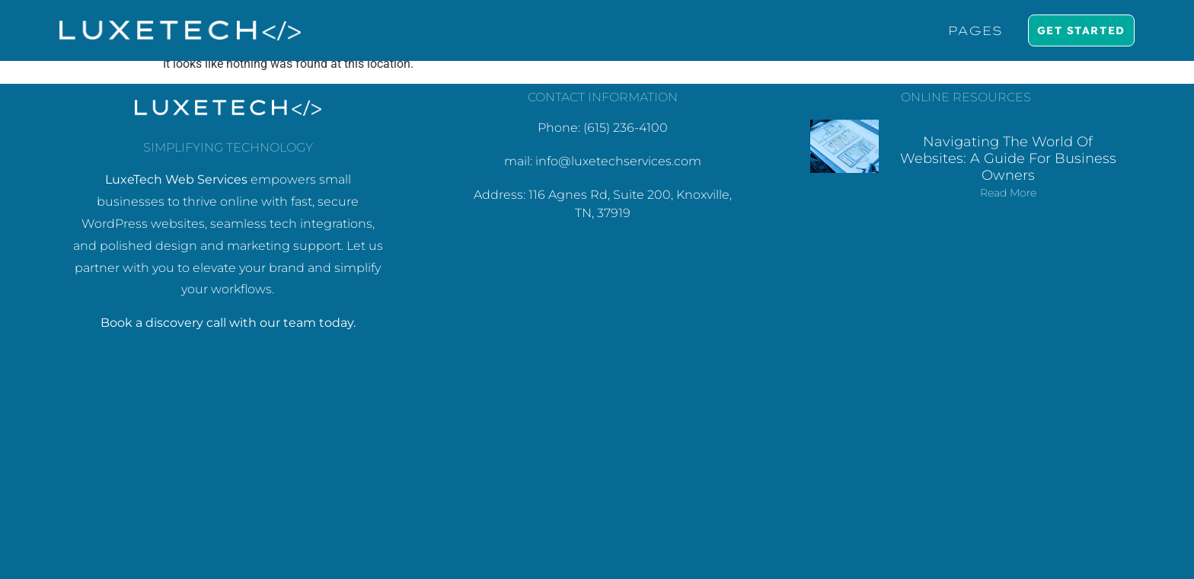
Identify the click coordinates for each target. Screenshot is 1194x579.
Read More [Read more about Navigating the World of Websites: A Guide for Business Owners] (1008, 193)
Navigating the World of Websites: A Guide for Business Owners (1008, 158)
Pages (974, 30)
